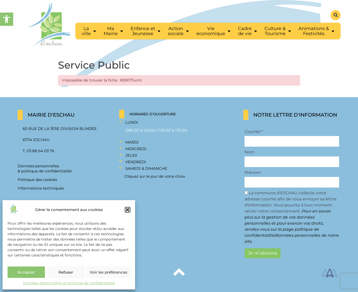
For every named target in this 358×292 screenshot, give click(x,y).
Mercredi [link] (135, 148)
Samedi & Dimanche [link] (146, 168)
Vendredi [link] (135, 162)
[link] (6, 19)
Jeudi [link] (131, 155)
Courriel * (254, 132)
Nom (250, 152)
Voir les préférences (108, 272)
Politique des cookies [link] (37, 179)
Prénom (253, 173)
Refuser (65, 272)
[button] (127, 209)
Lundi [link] (131, 122)
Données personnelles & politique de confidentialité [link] (45, 168)
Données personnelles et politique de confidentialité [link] (69, 283)
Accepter (26, 272)
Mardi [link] (132, 142)
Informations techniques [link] (41, 188)
